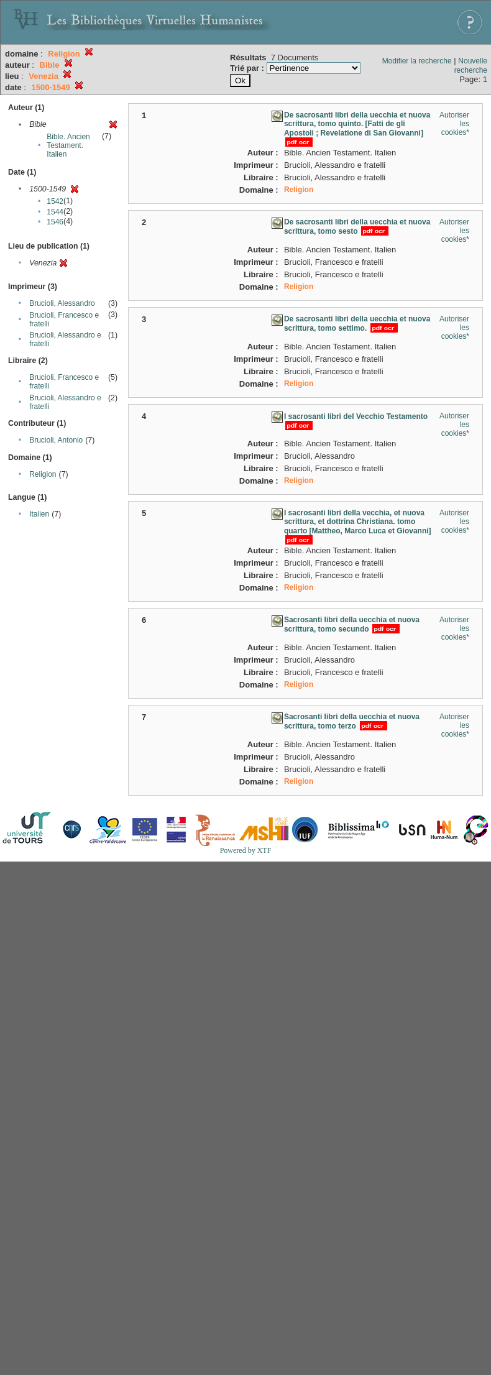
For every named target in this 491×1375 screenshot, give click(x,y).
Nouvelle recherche (470, 66)
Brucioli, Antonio (56, 440)
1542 (55, 201)
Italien (39, 514)
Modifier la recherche (417, 61)
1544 (55, 212)
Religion (42, 474)
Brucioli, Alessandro (61, 303)
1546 (55, 222)
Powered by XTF (246, 850)
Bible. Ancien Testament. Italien (68, 145)
